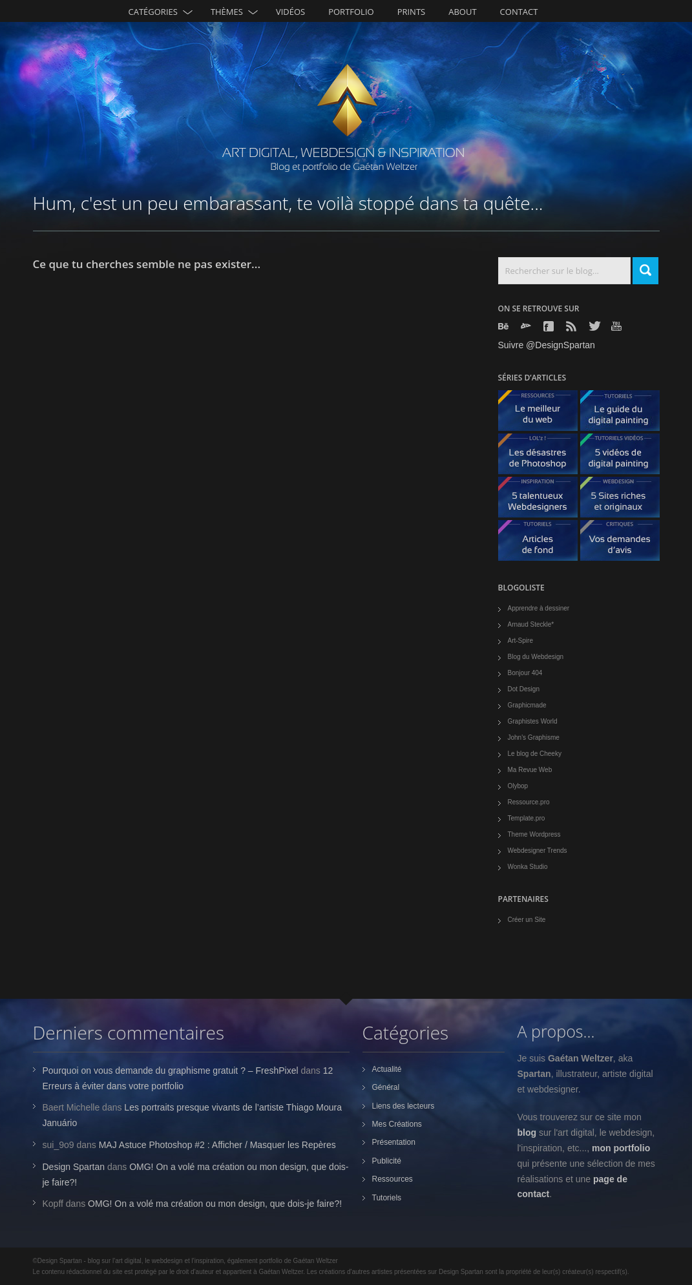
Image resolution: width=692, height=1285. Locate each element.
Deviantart (527, 326)
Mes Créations (397, 1124)
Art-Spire (520, 640)
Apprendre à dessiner (539, 608)
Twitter (595, 326)
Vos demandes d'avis (624, 543)
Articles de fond (542, 543)
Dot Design (524, 689)
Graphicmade (527, 705)
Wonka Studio (528, 866)
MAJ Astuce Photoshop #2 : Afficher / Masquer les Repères (217, 1145)
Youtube (617, 326)
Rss (572, 326)
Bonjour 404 (525, 672)
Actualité (387, 1069)
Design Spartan (74, 1167)
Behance (504, 326)
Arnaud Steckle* (531, 624)
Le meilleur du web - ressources (542, 413)
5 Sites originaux (624, 500)
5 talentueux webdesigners (542, 500)
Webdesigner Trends (537, 850)
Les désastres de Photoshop (542, 457)
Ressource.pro (529, 802)
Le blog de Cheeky (534, 753)
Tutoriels (387, 1197)
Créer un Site (527, 919)
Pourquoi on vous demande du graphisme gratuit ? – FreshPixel (171, 1070)
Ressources (392, 1179)
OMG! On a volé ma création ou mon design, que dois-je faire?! (215, 1203)
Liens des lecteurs (403, 1106)
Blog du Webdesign (536, 656)
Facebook (549, 326)
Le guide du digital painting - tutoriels (624, 413)
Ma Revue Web (530, 769)
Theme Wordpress (534, 834)
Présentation (393, 1142)
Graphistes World (533, 721)
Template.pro (526, 818)
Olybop (518, 785)
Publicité (386, 1160)
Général (386, 1087)
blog (527, 1132)
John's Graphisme (534, 737)
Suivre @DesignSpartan (546, 345)
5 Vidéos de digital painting (624, 457)
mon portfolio (621, 1148)
